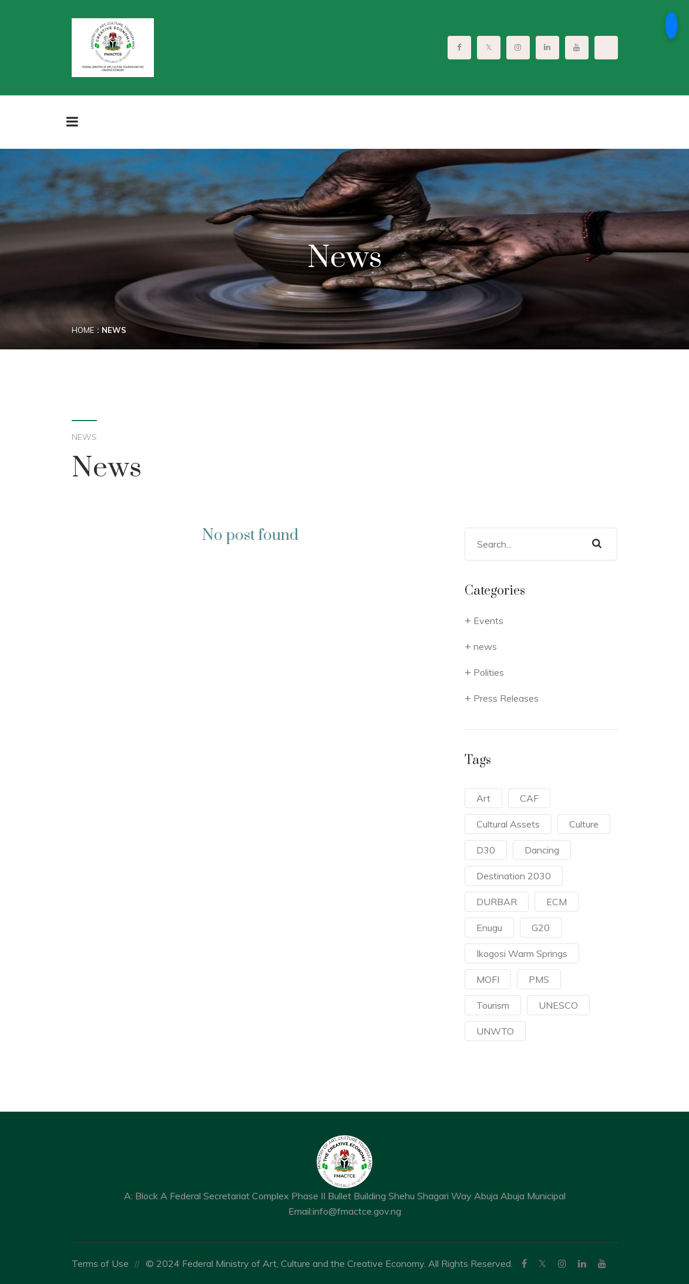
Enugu (489, 927)
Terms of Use (100, 1263)
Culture (584, 824)
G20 (541, 927)
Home (83, 330)
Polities (488, 672)
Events (488, 620)
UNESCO (558, 1005)
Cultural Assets (508, 824)
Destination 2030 (513, 876)
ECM (556, 902)
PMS (539, 979)
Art (483, 798)
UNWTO (495, 1031)
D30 (485, 850)
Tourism (492, 1005)
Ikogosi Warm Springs (521, 953)
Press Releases (506, 698)
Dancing (542, 850)
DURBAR (496, 902)
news (485, 646)
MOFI (487, 979)
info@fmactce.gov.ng (356, 1211)
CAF (529, 798)
